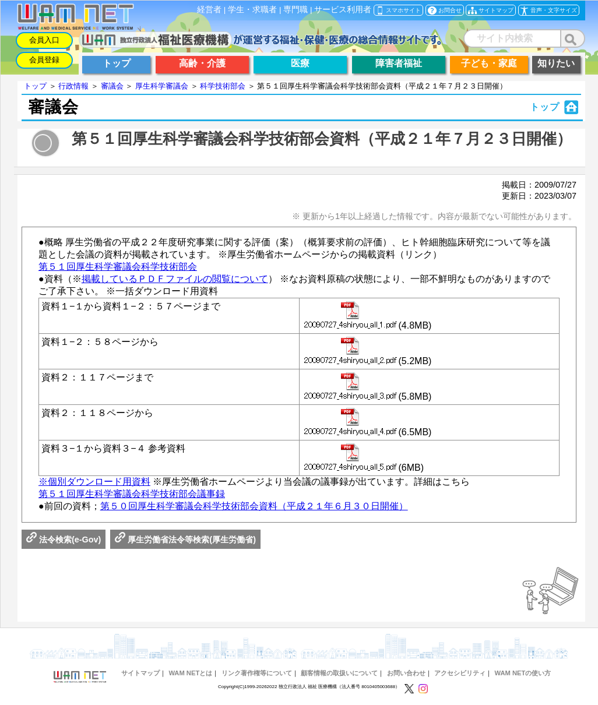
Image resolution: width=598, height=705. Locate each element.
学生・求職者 (252, 9)
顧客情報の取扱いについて (339, 672)
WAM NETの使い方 (523, 672)
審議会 (112, 86)
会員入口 (44, 40)
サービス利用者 (342, 9)
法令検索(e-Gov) (63, 539)
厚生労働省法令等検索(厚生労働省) (185, 539)
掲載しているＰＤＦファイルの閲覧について (175, 279)
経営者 (209, 9)
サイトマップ (140, 672)
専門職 (295, 9)
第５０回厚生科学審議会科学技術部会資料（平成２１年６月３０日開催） (254, 506)
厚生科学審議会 (161, 86)
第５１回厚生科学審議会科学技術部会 (117, 267)
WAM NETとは (190, 672)
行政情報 (73, 86)
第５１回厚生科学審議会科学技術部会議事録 (131, 494)
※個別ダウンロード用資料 (94, 482)
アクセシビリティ (460, 672)
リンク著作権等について (256, 672)
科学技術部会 (222, 86)
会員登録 (44, 59)
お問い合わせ (406, 672)
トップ (35, 86)
